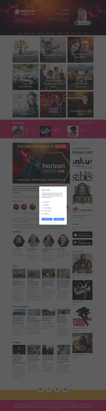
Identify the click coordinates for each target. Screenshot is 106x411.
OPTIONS (47, 219)
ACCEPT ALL (59, 219)
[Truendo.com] (53, 222)
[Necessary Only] (65, 188)
